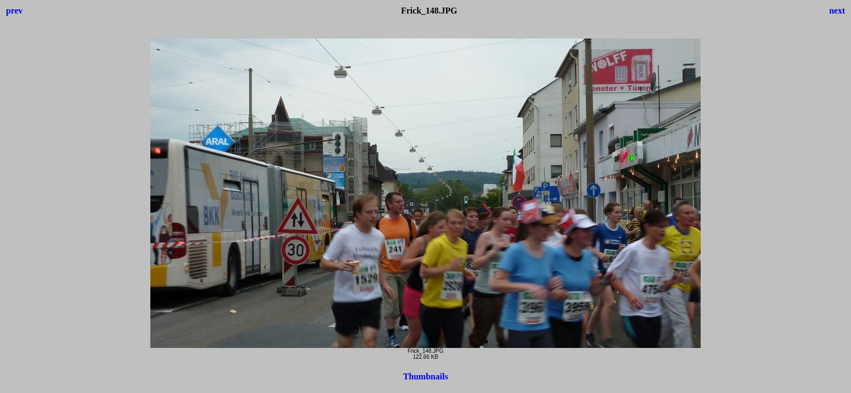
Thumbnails (425, 376)
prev (14, 10)
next (837, 10)
